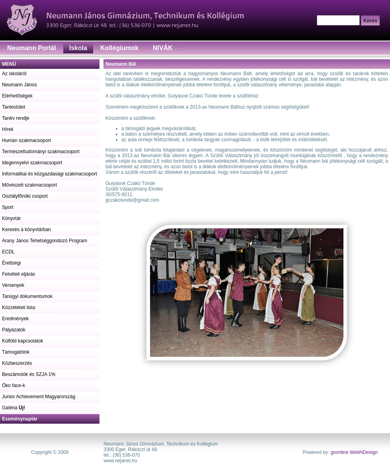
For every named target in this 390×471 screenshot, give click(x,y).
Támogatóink (15, 352)
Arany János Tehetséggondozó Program (44, 240)
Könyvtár (11, 218)
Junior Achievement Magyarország (38, 396)
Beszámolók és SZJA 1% (28, 374)
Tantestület (13, 107)
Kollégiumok (119, 48)
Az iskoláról (14, 73)
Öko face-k (13, 385)
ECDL (8, 252)
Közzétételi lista (18, 307)
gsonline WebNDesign (354, 452)
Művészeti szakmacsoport (29, 185)
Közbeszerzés (17, 363)
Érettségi (11, 263)
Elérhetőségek (17, 96)
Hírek (8, 129)
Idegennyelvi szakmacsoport (32, 162)
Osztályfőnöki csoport (25, 196)
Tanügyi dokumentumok (27, 296)
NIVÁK (163, 48)
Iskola (78, 48)
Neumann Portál (31, 48)
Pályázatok (13, 330)
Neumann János (19, 85)
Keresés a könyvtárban (26, 229)
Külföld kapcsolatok (22, 341)
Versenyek (13, 285)
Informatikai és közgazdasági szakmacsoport (49, 174)
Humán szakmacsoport (26, 140)
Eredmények (15, 318)
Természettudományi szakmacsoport (41, 151)
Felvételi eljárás (18, 274)
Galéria (13, 408)
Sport (8, 207)
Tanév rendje (15, 118)
